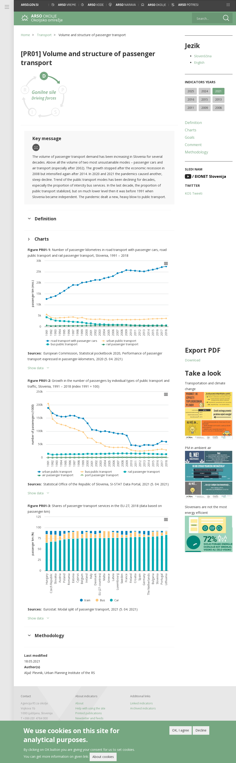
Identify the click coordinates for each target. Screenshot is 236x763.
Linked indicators (141, 703)
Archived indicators (143, 708)
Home (25, 35)
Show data (36, 368)
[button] (228, 4)
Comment (193, 144)
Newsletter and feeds (89, 718)
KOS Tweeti (193, 193)
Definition (193, 122)
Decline (200, 731)
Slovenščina (203, 56)
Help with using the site (90, 708)
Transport (44, 35)
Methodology (196, 152)
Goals (190, 137)
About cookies (103, 758)
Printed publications (88, 713)
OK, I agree (180, 731)
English (199, 62)
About (79, 703)
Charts (190, 129)
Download (192, 360)
